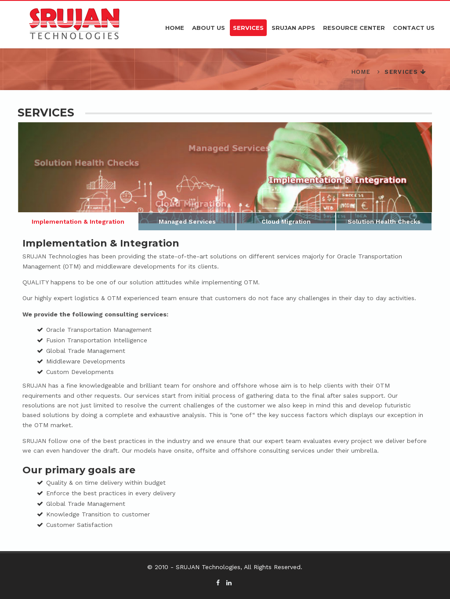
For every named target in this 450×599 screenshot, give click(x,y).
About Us (208, 27)
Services (248, 27)
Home (174, 27)
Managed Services (187, 221)
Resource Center (354, 27)
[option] (225, 176)
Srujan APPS (293, 27)
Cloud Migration (286, 221)
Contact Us (414, 27)
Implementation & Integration (78, 221)
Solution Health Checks (384, 221)
